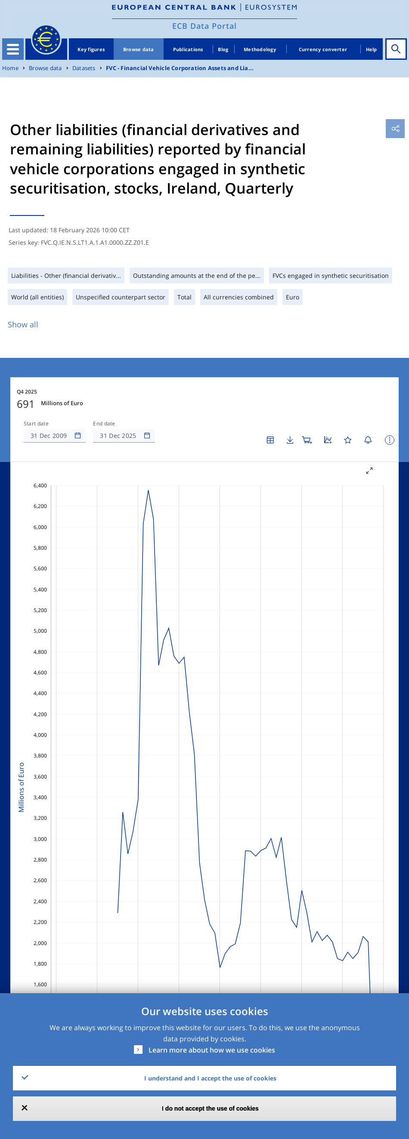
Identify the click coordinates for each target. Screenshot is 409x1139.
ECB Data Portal (204, 26)
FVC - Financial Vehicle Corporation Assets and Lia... (180, 68)
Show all (23, 324)
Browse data (138, 49)
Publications (188, 49)
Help (371, 49)
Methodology (260, 49)
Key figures (91, 49)
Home (10, 68)
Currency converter (323, 49)
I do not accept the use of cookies (210, 1108)
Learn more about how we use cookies (212, 1050)
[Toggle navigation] (13, 49)
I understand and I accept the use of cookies (210, 1078)
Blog (223, 49)
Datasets (84, 68)
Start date (36, 423)
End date (104, 423)
